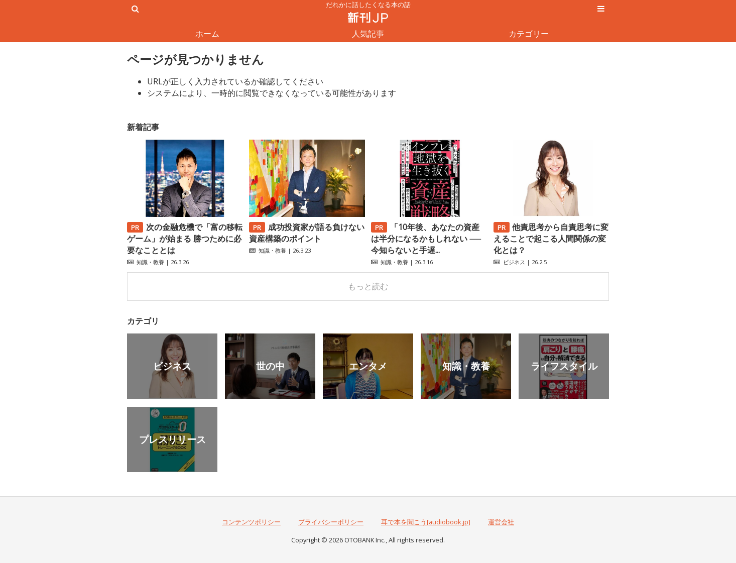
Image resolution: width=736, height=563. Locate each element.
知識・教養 (150, 262)
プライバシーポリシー (330, 521)
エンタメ (368, 366)
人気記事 (368, 33)
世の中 (270, 366)
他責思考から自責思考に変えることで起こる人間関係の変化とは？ (551, 238)
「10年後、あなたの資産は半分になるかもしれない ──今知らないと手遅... (426, 238)
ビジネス (514, 262)
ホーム (207, 33)
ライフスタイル (564, 366)
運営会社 (501, 521)
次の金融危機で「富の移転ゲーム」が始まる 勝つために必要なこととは (184, 238)
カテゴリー (529, 33)
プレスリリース (172, 439)
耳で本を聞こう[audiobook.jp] (425, 521)
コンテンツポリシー (251, 521)
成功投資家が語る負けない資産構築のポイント (306, 232)
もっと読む (368, 286)
